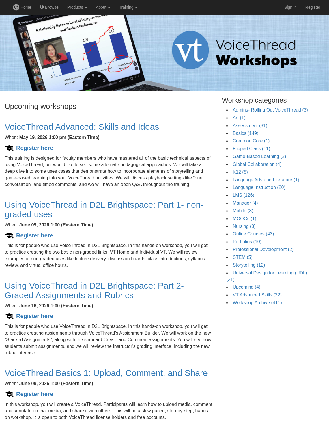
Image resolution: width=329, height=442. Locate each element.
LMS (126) (243, 195)
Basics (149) (245, 133)
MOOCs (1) (244, 218)
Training (128, 7)
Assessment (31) (250, 125)
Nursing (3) (244, 226)
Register (312, 7)
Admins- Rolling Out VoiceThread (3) (270, 109)
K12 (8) (240, 172)
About (103, 7)
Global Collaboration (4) (257, 164)
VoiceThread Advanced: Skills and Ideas (82, 126)
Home (22, 7)
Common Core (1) (251, 140)
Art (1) (239, 117)
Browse (49, 7)
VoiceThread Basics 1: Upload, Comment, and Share (106, 373)
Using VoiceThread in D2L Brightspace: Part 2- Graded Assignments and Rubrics (94, 290)
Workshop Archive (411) (257, 302)
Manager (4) (245, 202)
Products (77, 7)
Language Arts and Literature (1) (266, 179)
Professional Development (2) (263, 249)
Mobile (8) (243, 210)
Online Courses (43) (253, 233)
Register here (34, 148)
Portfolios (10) (247, 241)
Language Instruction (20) (259, 187)
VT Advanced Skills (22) (257, 294)
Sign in (290, 7)
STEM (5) (242, 257)
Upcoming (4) (246, 287)
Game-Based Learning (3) (259, 156)
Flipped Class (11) (251, 148)
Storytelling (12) (249, 265)
